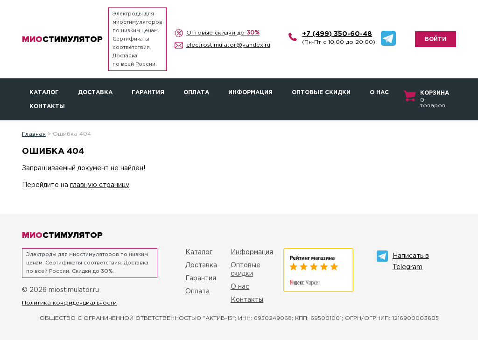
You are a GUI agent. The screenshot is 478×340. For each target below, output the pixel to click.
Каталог (44, 92)
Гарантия (148, 92)
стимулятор (62, 39)
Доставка (95, 92)
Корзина (434, 93)
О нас (379, 92)
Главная (34, 134)
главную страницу (99, 185)
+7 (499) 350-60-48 (337, 34)
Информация (250, 92)
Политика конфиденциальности (69, 302)
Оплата (196, 92)
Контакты (47, 106)
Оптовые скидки (321, 92)
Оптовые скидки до (223, 32)
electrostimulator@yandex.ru (228, 45)
